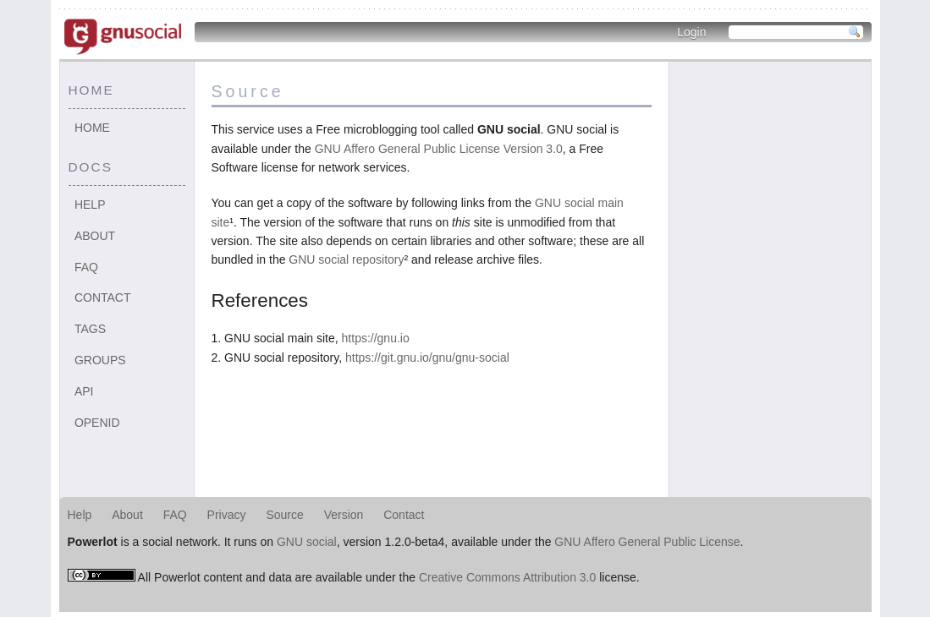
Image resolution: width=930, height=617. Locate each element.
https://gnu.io (376, 338)
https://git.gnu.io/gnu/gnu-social (427, 357)
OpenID (97, 422)
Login (691, 32)
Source (284, 514)
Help (90, 204)
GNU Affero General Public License (647, 542)
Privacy (226, 514)
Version (344, 514)
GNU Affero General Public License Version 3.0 (439, 149)
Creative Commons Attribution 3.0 (507, 577)
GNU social (307, 542)
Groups (100, 360)
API (84, 391)
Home (92, 127)
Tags (90, 329)
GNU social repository (346, 259)
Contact (102, 297)
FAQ (86, 267)
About (94, 236)
